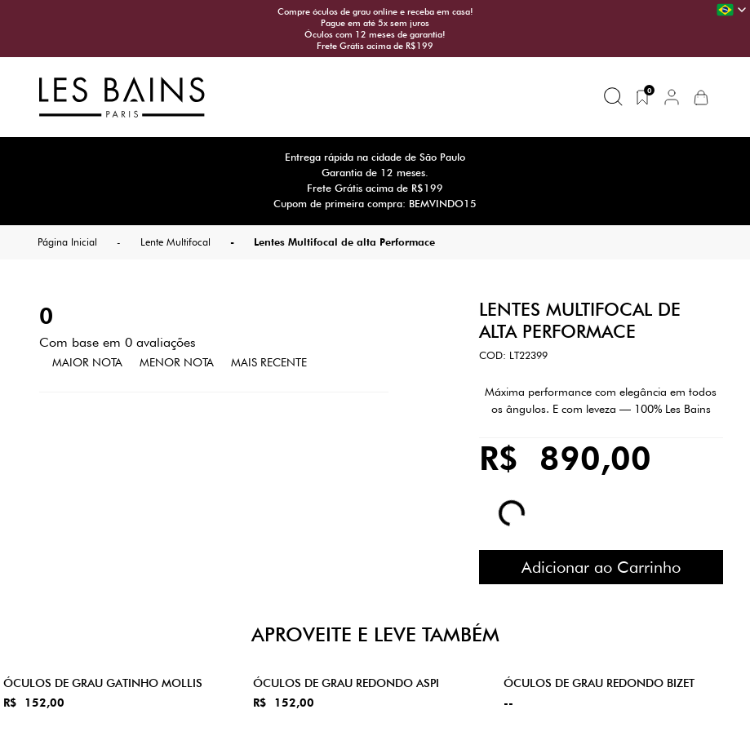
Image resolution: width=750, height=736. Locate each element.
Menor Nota (177, 362)
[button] (671, 97)
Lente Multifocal (175, 242)
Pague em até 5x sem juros (375, 23)
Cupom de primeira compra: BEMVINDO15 (375, 203)
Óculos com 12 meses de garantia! (375, 34)
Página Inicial (67, 242)
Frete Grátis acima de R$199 (375, 45)
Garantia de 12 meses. (375, 172)
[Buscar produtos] (613, 97)
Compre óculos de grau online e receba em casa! (375, 11)
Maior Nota (87, 362)
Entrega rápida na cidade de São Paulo (375, 157)
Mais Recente (269, 362)
